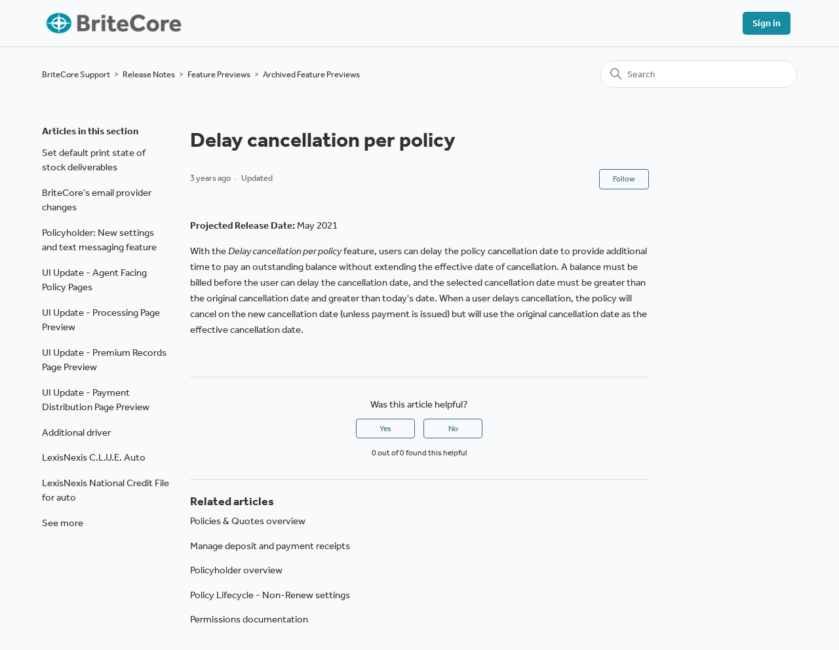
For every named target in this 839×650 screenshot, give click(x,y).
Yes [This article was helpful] (385, 428)
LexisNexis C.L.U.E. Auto (94, 457)
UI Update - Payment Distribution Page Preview (95, 400)
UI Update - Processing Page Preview (101, 320)
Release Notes (149, 74)
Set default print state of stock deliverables (94, 160)
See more (62, 523)
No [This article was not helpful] (453, 428)
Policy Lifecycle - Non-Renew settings (270, 595)
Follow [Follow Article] (624, 178)
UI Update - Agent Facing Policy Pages (94, 280)
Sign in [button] (766, 23)
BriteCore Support (76, 74)
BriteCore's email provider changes (96, 200)
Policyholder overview (236, 570)
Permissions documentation (249, 619)
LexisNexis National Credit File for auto (105, 490)
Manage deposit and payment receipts (270, 546)
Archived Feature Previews (311, 74)
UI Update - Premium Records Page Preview (104, 360)
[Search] (698, 74)
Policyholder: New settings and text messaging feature (99, 240)
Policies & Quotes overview (247, 521)
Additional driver (76, 432)
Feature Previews (218, 74)
